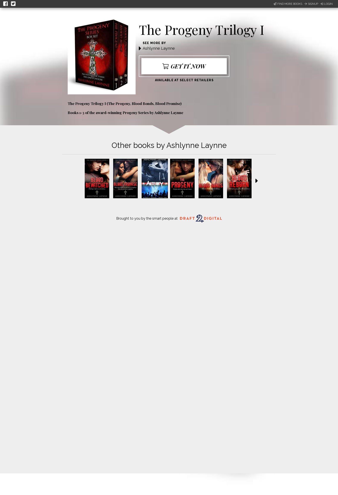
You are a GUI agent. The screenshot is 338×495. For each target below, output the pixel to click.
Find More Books (288, 3)
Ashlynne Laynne (159, 48)
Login (326, 3)
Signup (311, 3)
